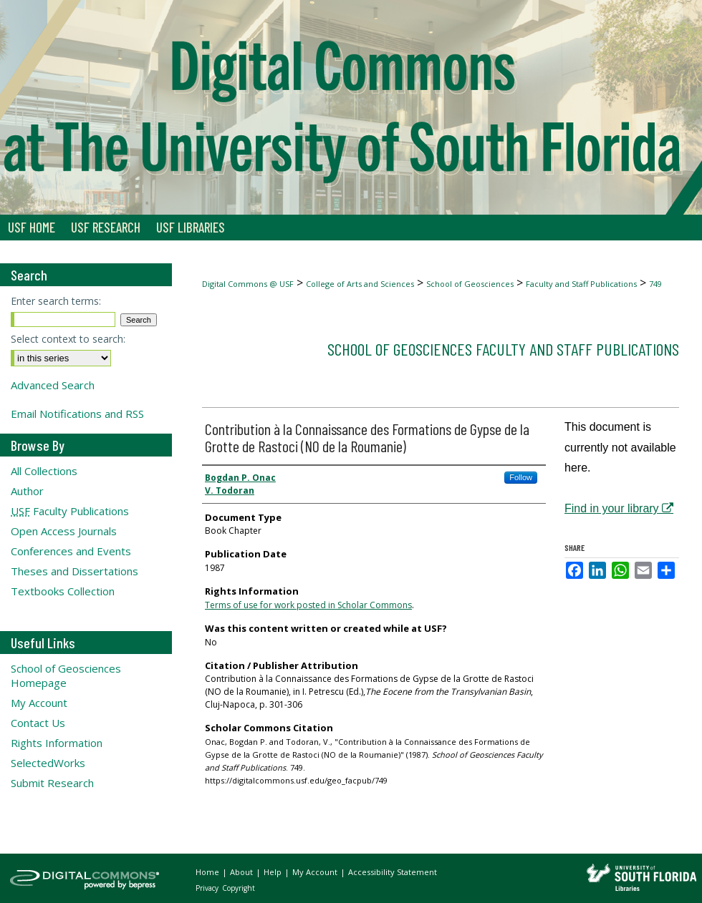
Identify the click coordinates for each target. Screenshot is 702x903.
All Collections (44, 471)
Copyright (238, 888)
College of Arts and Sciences (360, 283)
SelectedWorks (48, 763)
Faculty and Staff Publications (581, 283)
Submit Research (52, 783)
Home (208, 872)
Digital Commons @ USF (248, 283)
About (242, 872)
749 (655, 283)
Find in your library (618, 508)
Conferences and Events (71, 551)
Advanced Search (53, 385)
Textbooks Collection (63, 591)
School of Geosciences (470, 283)
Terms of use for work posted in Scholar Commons (308, 605)
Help (274, 872)
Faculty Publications (70, 511)
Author (27, 491)
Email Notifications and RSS (77, 413)
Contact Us (38, 723)
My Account (39, 702)
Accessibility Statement (392, 872)
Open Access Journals (64, 531)
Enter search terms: (56, 301)
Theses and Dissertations (74, 571)
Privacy (208, 888)
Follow (520, 477)
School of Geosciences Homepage (66, 675)
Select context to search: (68, 339)
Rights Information (56, 743)
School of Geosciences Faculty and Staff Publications (503, 348)
